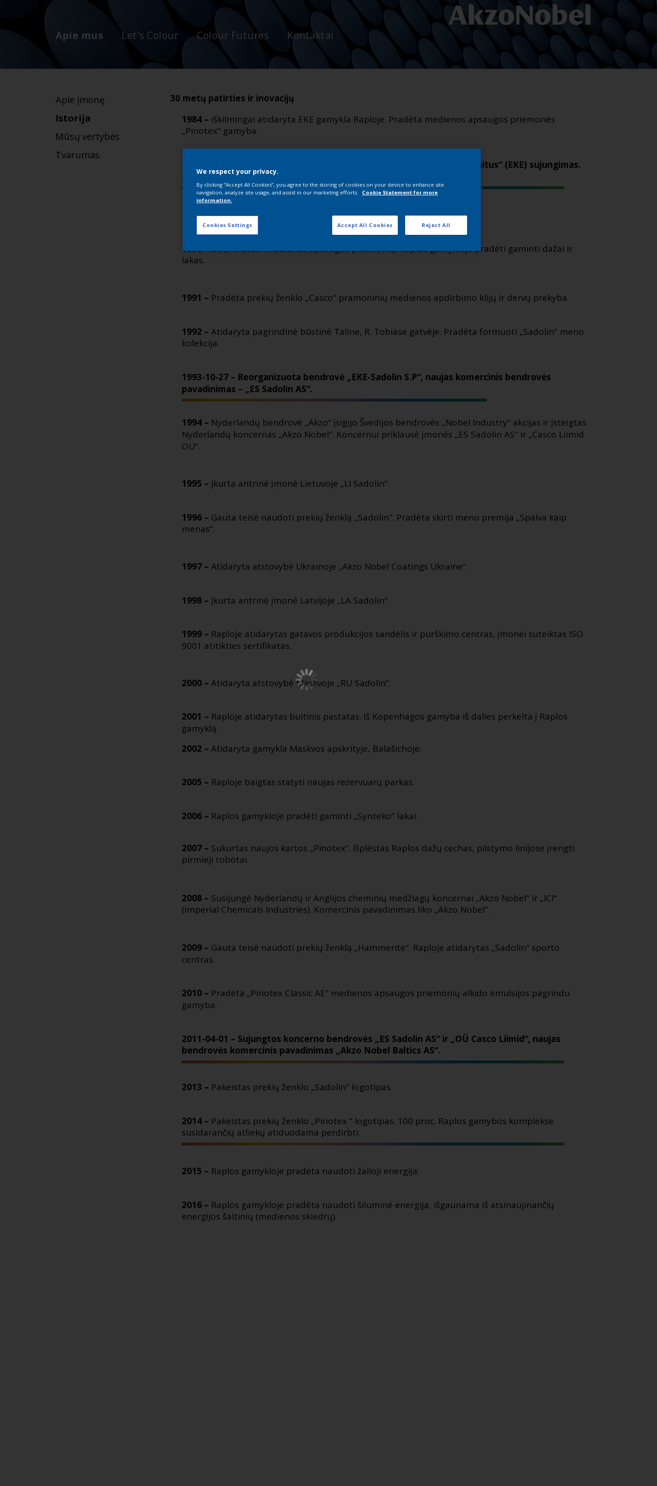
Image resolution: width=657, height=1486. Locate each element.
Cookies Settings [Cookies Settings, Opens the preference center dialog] (227, 225)
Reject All (436, 225)
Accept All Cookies (365, 225)
